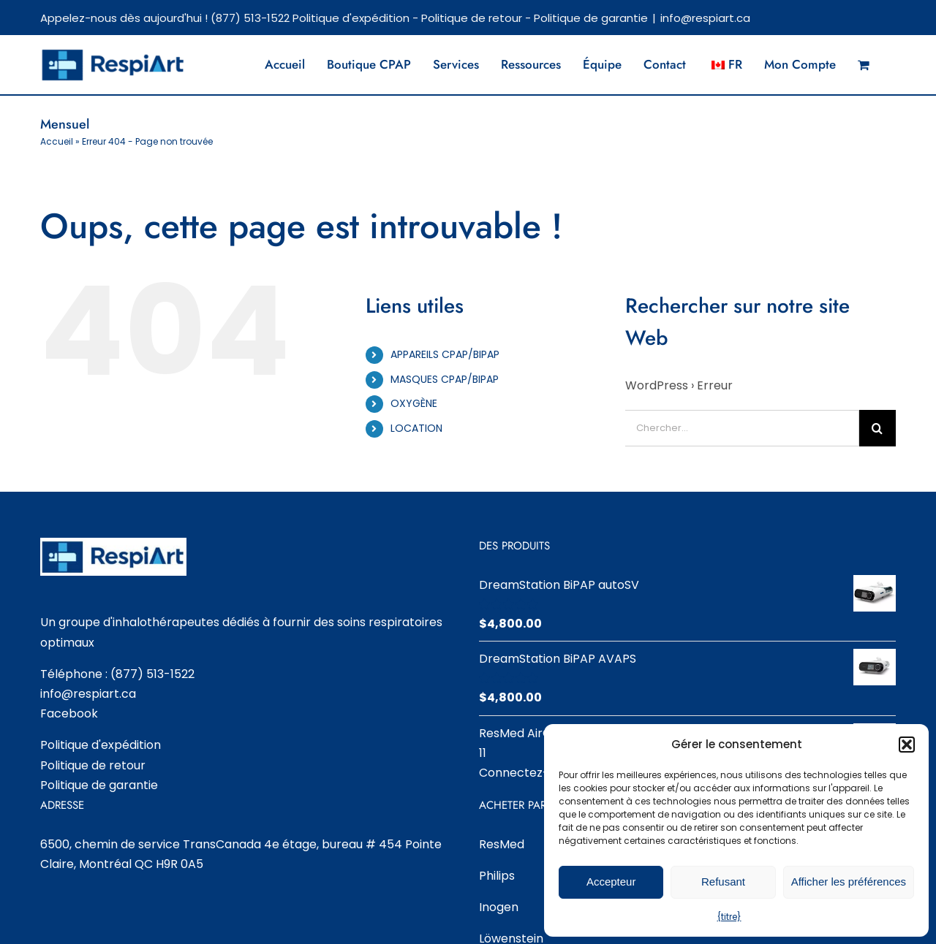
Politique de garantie (591, 18)
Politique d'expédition (351, 18)
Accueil (56, 141)
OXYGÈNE (413, 403)
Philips (497, 875)
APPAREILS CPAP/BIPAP (444, 354)
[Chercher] (877, 428)
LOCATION (416, 428)
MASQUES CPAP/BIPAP (444, 379)
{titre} (729, 916)
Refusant (723, 881)
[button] (906, 744)
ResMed (501, 844)
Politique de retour (471, 18)
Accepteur (611, 881)
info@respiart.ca (705, 18)
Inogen (498, 907)
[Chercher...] (742, 428)
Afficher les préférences (848, 881)
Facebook (69, 713)
